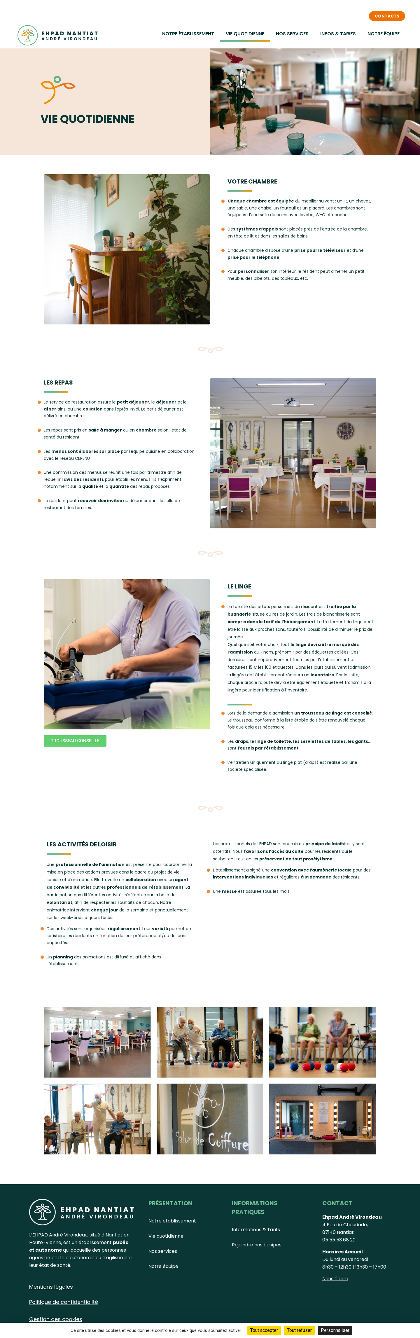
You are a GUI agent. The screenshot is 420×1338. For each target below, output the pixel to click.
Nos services (292, 33)
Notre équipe (384, 33)
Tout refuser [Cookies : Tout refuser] (299, 1330)
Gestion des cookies (55, 1319)
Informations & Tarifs (256, 1229)
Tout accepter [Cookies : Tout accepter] (264, 1330)
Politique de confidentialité (63, 1302)
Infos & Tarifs (338, 33)
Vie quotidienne (245, 33)
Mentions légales (51, 1286)
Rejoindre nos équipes (256, 1244)
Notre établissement (188, 33)
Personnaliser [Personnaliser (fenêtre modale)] (335, 1330)
